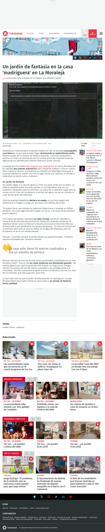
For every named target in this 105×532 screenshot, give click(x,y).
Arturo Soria (76, 401)
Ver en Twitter (42, 497)
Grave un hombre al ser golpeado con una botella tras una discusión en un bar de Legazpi (82, 191)
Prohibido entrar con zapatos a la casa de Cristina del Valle (51, 390)
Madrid (12, 327)
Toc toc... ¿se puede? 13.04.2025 (84, 430)
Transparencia (33, 517)
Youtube (99, 57)
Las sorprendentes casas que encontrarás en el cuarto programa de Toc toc (19, 350)
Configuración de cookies (68, 519)
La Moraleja (20, 327)
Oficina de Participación (24, 519)
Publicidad (51, 517)
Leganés (89, 207)
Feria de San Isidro (94, 151)
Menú (101, 33)
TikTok (90, 57)
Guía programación (42, 508)
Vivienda (5, 327)
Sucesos (89, 189)
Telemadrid (14, 508)
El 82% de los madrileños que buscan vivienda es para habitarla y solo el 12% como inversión (84, 465)
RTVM (5, 504)
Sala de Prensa (8, 517)
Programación (70, 33)
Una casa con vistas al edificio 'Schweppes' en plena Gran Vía (53, 350)
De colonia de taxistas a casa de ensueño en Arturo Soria (84, 390)
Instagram (85, 57)
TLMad (41, 33)
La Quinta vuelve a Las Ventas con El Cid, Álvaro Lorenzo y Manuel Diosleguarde (82, 152)
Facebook (75, 57)
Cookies (55, 519)
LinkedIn (95, 57)
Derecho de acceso (63, 517)
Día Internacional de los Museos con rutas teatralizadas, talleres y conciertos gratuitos (82, 245)
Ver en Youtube (71, 497)
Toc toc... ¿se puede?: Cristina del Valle (18, 430)
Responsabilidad (20, 517)
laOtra (32, 508)
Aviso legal (47, 519)
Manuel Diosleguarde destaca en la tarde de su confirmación (82, 229)
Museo (89, 244)
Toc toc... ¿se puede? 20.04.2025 (51, 430)
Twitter (80, 57)
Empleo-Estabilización (79, 517)
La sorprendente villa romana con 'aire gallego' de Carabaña (18, 390)
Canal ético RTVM (8, 519)
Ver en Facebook (34, 497)
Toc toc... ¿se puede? (12, 361)
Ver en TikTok (56, 497)
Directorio (42, 517)
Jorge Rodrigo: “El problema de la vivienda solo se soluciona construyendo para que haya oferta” (18, 465)
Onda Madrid (54, 33)
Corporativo (9, 514)
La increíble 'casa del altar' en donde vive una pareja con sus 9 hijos (86, 350)
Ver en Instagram (49, 497)
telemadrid (10, 528)
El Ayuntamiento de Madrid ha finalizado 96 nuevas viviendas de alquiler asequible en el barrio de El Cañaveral (51, 465)
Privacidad (38, 519)
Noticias (30, 33)
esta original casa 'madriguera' (40, 166)
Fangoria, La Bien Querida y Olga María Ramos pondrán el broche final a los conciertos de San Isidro (82, 168)
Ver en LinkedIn (63, 497)
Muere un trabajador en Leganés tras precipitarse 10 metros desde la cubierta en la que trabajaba (82, 209)
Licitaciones (93, 517)
